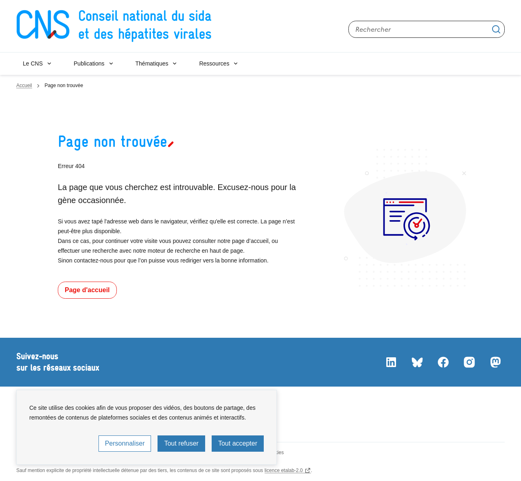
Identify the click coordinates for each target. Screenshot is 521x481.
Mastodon (495, 362)
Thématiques (152, 63)
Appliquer (496, 29)
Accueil (24, 85)
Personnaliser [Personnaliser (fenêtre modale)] (125, 443)
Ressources (214, 63)
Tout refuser (181, 443)
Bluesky (417, 362)
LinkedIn (391, 362)
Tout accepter (237, 443)
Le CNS (33, 63)
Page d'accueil (87, 289)
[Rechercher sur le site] (426, 29)
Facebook (443, 362)
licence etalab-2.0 (284, 470)
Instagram (469, 362)
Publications (89, 63)
